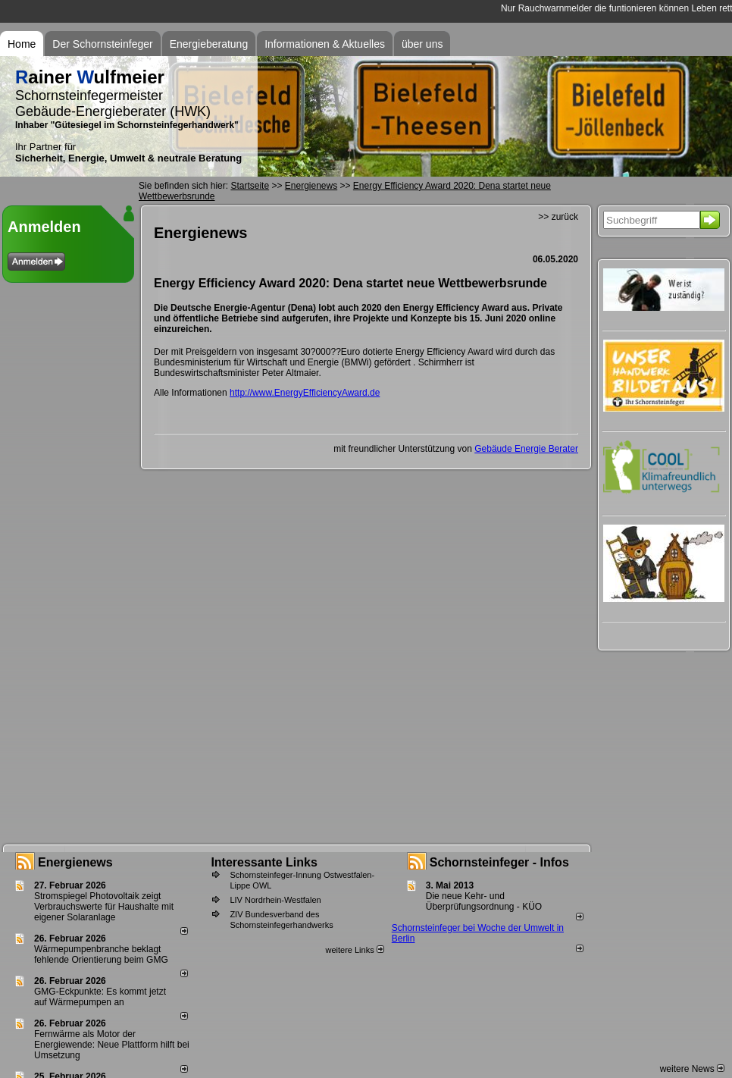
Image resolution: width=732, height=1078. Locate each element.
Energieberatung (209, 44)
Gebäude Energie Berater (526, 448)
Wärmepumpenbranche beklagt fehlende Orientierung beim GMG (101, 954)
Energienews (75, 862)
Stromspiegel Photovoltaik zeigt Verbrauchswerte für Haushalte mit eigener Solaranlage (104, 907)
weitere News (692, 1069)
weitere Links (354, 949)
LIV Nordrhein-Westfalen (275, 899)
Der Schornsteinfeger (102, 44)
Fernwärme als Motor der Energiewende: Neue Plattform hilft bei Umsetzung (111, 1045)
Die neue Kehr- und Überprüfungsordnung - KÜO (484, 901)
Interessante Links (264, 862)
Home (22, 44)
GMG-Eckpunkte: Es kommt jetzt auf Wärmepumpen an (100, 996)
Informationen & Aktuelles (324, 44)
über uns (422, 44)
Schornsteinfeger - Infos (499, 862)
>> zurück (558, 217)
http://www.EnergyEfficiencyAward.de (305, 392)
